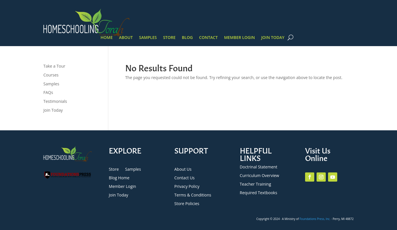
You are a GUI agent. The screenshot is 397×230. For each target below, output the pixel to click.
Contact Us (184, 178)
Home (107, 38)
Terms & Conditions (192, 195)
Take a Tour (54, 66)
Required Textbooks (258, 193)
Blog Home (119, 178)
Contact (208, 38)
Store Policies (186, 204)
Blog (187, 38)
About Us (183, 169)
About (126, 38)
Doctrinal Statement (258, 167)
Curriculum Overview (259, 176)
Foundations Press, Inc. (315, 219)
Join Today (272, 38)
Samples (148, 38)
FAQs (48, 92)
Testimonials (55, 101)
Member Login (239, 38)
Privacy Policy (186, 186)
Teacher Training (255, 184)
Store (169, 38)
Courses (51, 75)
